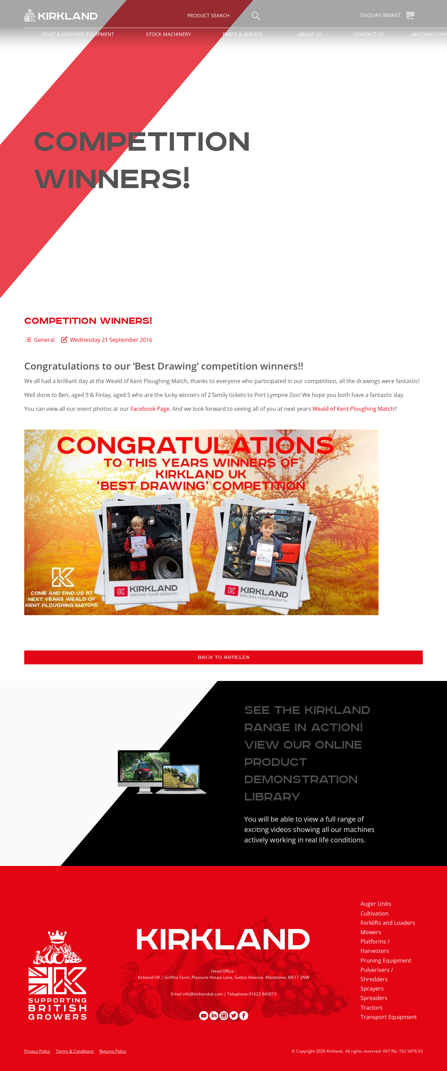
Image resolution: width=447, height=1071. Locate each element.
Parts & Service (242, 34)
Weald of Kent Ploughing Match (353, 409)
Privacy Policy (37, 1051)
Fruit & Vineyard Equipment (78, 34)
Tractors (372, 1007)
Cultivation (375, 913)
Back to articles (223, 657)
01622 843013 (262, 994)
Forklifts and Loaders (388, 923)
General (44, 340)
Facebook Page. (150, 409)
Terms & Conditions (75, 1051)
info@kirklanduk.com (203, 994)
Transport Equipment (389, 1017)
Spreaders (374, 998)
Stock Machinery (168, 34)
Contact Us (369, 34)
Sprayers (372, 988)
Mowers (371, 932)
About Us (310, 34)
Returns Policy (112, 1051)
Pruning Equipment (386, 960)
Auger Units (376, 904)
